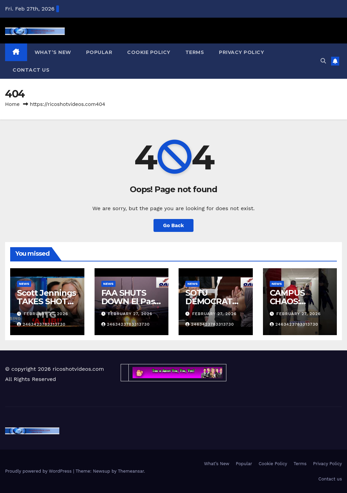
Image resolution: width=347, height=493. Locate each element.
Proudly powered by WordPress (39, 471)
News (24, 284)
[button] (323, 61)
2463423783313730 (41, 324)
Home (12, 104)
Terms (194, 52)
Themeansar (131, 471)
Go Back (173, 225)
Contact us (31, 70)
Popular (99, 52)
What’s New (53, 52)
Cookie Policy (148, 52)
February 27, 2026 (46, 313)
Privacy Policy (241, 52)
